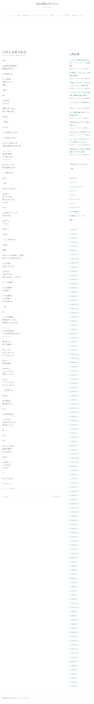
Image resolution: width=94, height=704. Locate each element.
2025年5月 (72, 284)
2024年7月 (72, 325)
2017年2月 (72, 641)
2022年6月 (72, 429)
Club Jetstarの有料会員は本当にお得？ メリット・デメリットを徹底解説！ (79, 63)
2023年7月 (72, 375)
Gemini (71, 191)
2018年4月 (72, 587)
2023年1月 (72, 400)
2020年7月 (72, 524)
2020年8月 (72, 520)
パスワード (60, 15)
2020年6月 (72, 528)
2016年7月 (72, 670)
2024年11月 (73, 308)
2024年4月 (72, 338)
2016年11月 (73, 653)
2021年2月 (72, 495)
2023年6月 (72, 379)
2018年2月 (72, 595)
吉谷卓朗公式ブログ (47, 3)
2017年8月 (72, 616)
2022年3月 (72, 441)
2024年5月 (72, 333)
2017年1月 (72, 645)
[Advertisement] (47, 35)
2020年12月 (73, 504)
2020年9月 (72, 516)
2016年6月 (72, 674)
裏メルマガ (40, 15)
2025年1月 (72, 300)
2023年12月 (73, 354)
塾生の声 (67, 15)
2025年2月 (72, 296)
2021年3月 (72, 491)
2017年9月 (72, 611)
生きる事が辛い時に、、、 (58, 496)
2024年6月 (72, 329)
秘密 (70, 220)
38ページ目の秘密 (15, 15)
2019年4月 (72, 566)
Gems (71, 195)
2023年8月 (72, 371)
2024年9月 (72, 317)
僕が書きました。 (14, 488)
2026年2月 (72, 246)
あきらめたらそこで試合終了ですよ (80, 132)
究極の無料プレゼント (28, 15)
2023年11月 (73, 358)
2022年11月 (73, 408)
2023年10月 (73, 362)
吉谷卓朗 (22, 55)
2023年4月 (72, 387)
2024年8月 (72, 321)
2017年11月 (73, 607)
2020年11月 (73, 508)
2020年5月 (72, 533)
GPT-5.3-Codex (74, 199)
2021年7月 (72, 474)
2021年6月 (72, 479)
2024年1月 (72, 350)
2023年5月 (72, 383)
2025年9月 (72, 267)
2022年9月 (72, 416)
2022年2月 (72, 445)
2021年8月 (72, 470)
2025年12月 (73, 254)
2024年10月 (73, 313)
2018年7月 (72, 578)
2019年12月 (73, 553)
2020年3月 (72, 541)
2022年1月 (72, 450)
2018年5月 (72, 582)
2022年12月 (73, 404)
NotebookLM (73, 207)
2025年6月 (72, 279)
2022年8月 (72, 421)
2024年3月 (72, 342)
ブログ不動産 (73, 211)
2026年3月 (72, 242)
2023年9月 (72, 367)
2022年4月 (72, 437)
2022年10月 (73, 412)
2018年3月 (72, 591)
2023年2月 (72, 396)
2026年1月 (72, 250)
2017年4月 (72, 632)
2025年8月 (72, 271)
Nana (71, 203)
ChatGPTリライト (74, 187)
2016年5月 (72, 678)
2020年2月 (72, 545)
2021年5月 (72, 483)
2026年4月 (72, 238)
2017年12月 (73, 603)
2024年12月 (73, 304)
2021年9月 (72, 466)
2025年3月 (72, 292)
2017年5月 (72, 628)
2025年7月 (72, 275)
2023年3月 (72, 392)
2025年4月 (72, 288)
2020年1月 (72, 549)
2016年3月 (72, 682)
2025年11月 (73, 259)
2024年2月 (72, 346)
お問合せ (52, 15)
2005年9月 (72, 686)
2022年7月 (72, 425)
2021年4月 (72, 487)
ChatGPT (72, 182)
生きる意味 (5, 496)
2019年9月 (72, 562)
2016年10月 (73, 657)
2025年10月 (73, 263)
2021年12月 (73, 454)
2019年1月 (72, 574)
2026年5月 (72, 234)
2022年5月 (72, 433)
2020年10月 (73, 512)
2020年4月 (72, 537)
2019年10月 (73, 558)
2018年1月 (72, 599)
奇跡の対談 (75, 15)
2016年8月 (72, 665)
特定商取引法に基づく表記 (9, 698)
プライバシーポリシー (24, 698)
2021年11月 (73, 458)
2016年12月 (73, 649)
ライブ (46, 15)
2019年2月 (72, 570)
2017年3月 (72, 636)
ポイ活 (81, 15)
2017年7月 (72, 620)
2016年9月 (72, 661)
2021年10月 (73, 462)
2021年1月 (72, 499)
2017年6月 (72, 624)
